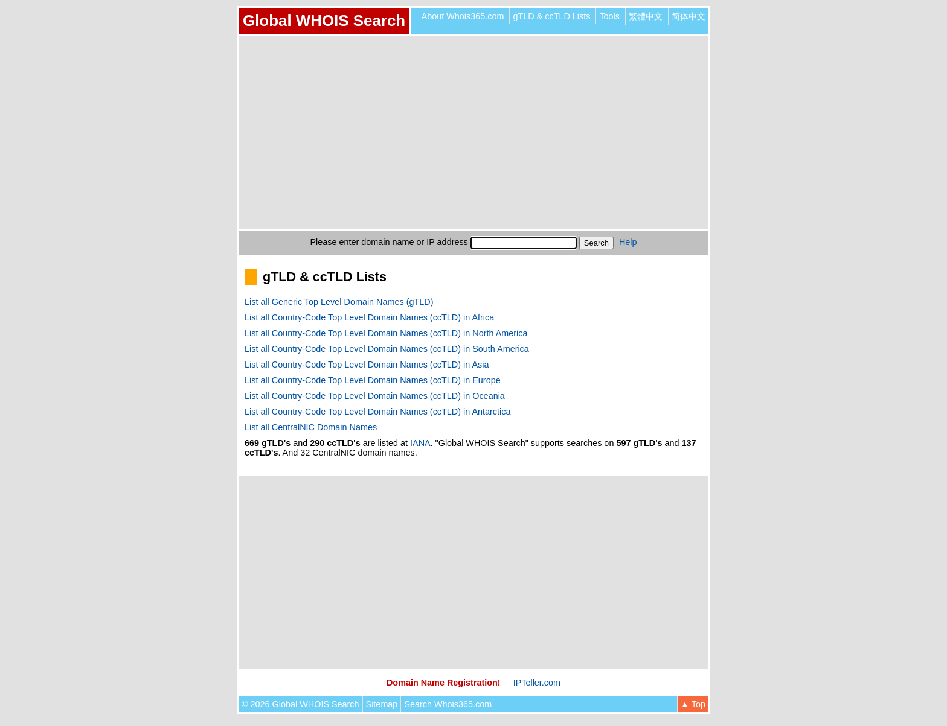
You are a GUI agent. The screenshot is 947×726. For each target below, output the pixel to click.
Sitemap (382, 704)
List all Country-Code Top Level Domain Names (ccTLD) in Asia (367, 364)
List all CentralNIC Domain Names (311, 427)
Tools (609, 16)
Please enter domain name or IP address (389, 242)
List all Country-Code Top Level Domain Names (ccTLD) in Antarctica (377, 411)
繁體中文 (646, 16)
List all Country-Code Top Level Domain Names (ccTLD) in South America (387, 349)
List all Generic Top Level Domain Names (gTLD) (339, 302)
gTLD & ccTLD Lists (551, 16)
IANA (420, 443)
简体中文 (688, 16)
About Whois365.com (463, 16)
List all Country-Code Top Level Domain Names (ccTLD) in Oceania (375, 396)
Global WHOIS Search (324, 20)
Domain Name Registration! (444, 682)
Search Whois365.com (448, 704)
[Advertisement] (473, 132)
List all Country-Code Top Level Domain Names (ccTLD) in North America (386, 333)
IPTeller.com (536, 682)
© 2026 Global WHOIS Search (300, 704)
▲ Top (693, 704)
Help (628, 242)
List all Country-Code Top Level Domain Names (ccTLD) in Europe (373, 380)
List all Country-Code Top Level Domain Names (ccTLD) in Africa (369, 317)
